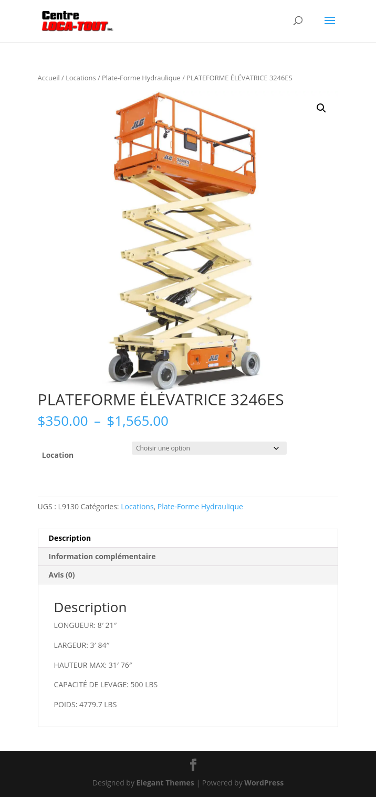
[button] (321, 108)
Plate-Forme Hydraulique (141, 77)
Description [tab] (70, 538)
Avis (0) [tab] (62, 575)
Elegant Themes (165, 783)
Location (58, 455)
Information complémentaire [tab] (102, 556)
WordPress (264, 783)
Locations (81, 77)
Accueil (49, 77)
